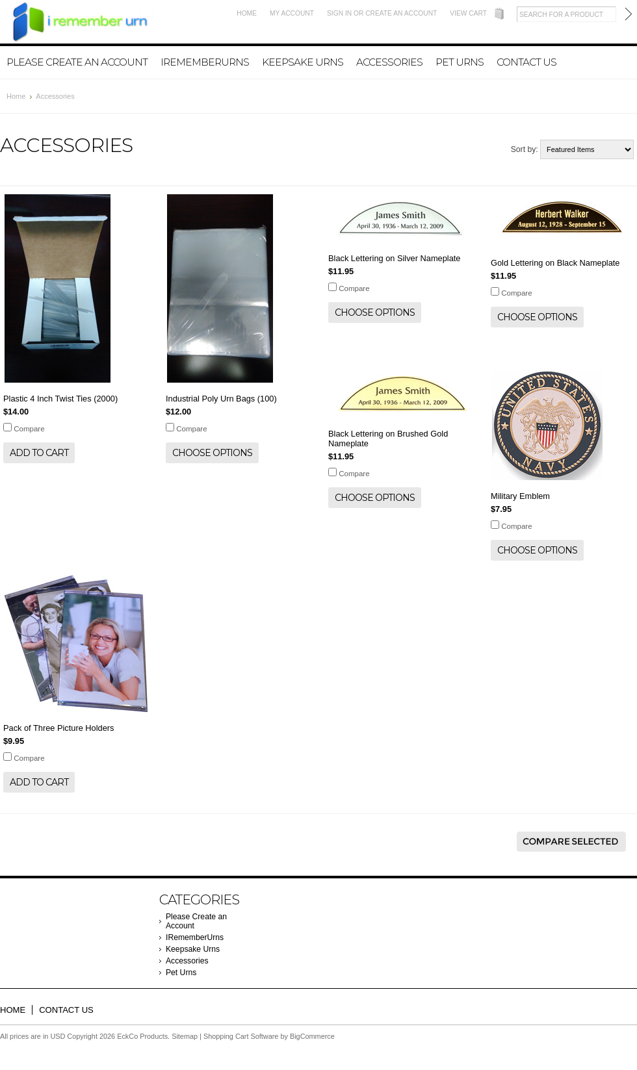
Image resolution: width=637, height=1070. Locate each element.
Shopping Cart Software (240, 1036)
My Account (292, 13)
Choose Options (212, 453)
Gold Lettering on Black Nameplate (555, 263)
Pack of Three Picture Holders (58, 728)
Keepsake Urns (302, 62)
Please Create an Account (77, 62)
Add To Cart (39, 453)
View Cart (468, 13)
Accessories (389, 62)
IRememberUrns (205, 62)
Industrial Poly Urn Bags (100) (221, 398)
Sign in (339, 13)
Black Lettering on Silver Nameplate (394, 258)
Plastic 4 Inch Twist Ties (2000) (60, 398)
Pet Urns (460, 62)
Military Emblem (520, 496)
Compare (29, 429)
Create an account (401, 13)
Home (247, 13)
